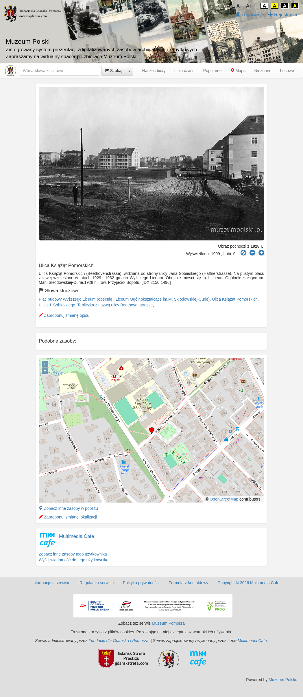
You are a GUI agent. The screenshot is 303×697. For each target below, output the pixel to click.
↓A (227, 6)
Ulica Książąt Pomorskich (235, 299)
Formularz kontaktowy (188, 582)
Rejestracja (282, 14)
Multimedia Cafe (76, 536)
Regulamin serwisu (97, 582)
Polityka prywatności (141, 582)
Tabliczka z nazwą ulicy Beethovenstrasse (115, 305)
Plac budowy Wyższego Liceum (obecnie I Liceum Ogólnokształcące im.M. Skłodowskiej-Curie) (124, 299)
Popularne (212, 70)
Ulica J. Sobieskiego (57, 305)
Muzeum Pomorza (168, 623)
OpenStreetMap (224, 499)
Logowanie (250, 14)
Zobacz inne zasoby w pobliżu (68, 508)
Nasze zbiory (154, 70)
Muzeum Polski (282, 679)
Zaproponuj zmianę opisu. (64, 315)
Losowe (287, 70)
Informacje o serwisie (51, 582)
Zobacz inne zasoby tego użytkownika (73, 554)
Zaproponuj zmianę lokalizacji (68, 517)
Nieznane (262, 70)
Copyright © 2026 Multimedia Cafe (248, 582)
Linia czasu (184, 70)
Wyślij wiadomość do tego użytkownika (73, 560)
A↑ (249, 6)
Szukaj (113, 70)
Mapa (238, 70)
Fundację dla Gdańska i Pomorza (118, 640)
